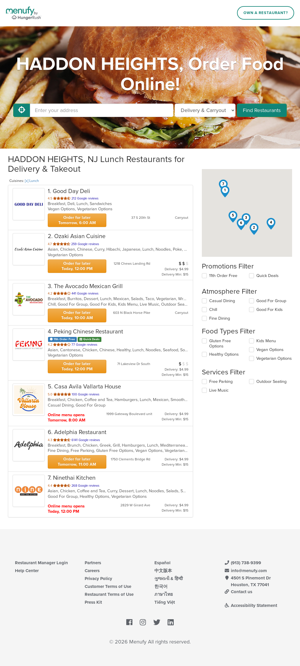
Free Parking (221, 381)
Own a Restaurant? (265, 13)
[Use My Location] (21, 110)
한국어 (161, 586)
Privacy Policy (98, 578)
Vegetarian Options (274, 358)
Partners (93, 562)
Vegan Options (270, 349)
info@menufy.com (245, 570)
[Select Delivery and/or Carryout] (205, 110)
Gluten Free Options (220, 343)
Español (162, 562)
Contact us (238, 591)
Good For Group (271, 300)
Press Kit (93, 602)
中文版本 (163, 570)
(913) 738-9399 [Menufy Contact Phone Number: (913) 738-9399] (242, 562)
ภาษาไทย (163, 594)
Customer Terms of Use (108, 586)
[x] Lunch (32, 181)
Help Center (27, 570)
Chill (213, 309)
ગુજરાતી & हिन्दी (168, 578)
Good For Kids (269, 309)
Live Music (219, 390)
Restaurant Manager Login (41, 562)
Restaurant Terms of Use (109, 594)
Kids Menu (266, 340)
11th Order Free (223, 275)
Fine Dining (219, 318)
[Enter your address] (101, 110)
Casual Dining (222, 300)
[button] (225, 191)
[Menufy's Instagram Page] (143, 622)
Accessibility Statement (250, 605)
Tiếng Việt (164, 602)
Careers (92, 570)
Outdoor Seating (271, 381)
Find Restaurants (262, 110)
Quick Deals (267, 275)
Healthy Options (224, 354)
